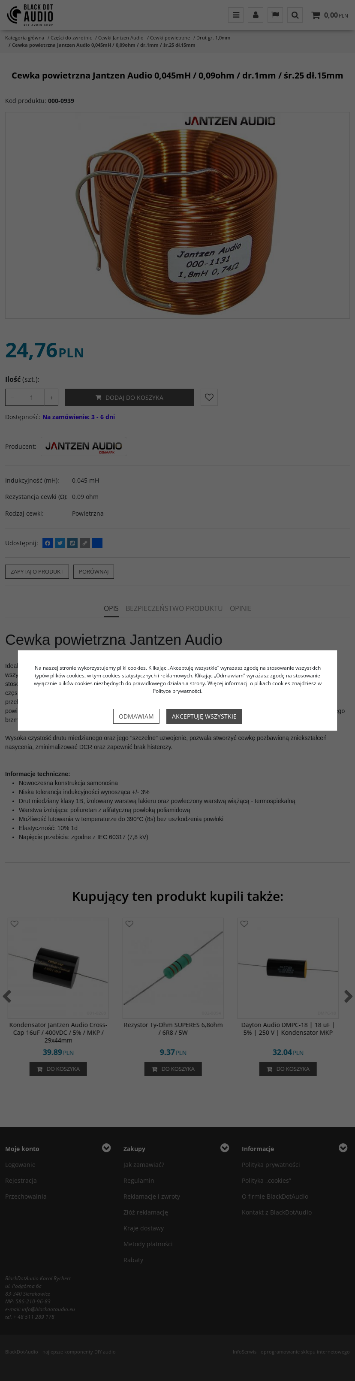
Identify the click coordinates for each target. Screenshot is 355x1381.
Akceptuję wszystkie (204, 716)
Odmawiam (136, 716)
